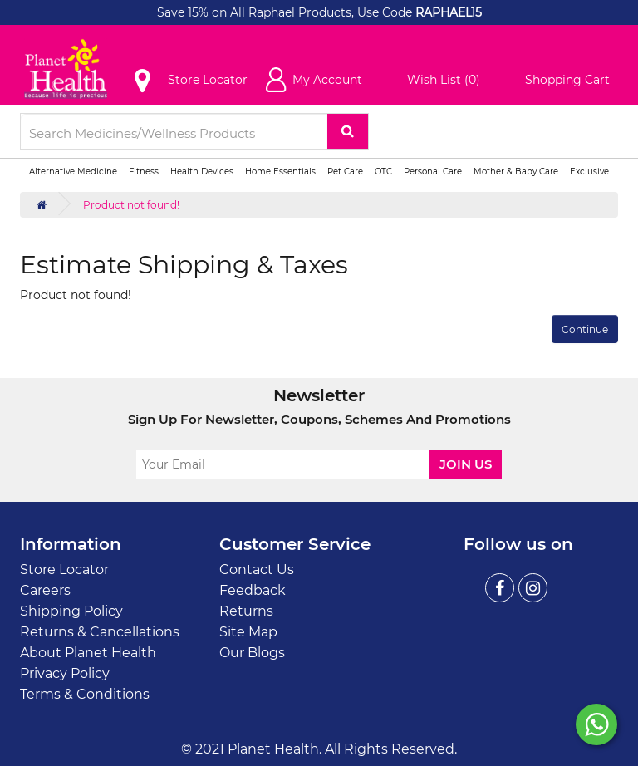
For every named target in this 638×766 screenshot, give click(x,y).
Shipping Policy (71, 611)
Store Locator (64, 569)
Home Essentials (280, 171)
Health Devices (201, 171)
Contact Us (256, 569)
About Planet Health (88, 652)
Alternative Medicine (73, 171)
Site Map (248, 632)
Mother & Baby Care (516, 171)
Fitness (144, 171)
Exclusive (589, 171)
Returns (246, 611)
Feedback (252, 590)
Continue (585, 329)
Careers (45, 590)
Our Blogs (252, 652)
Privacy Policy (65, 673)
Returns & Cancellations (99, 632)
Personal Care (433, 171)
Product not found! (131, 205)
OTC (383, 171)
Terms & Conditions (85, 694)
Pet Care (345, 171)
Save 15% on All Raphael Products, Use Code (286, 12)
